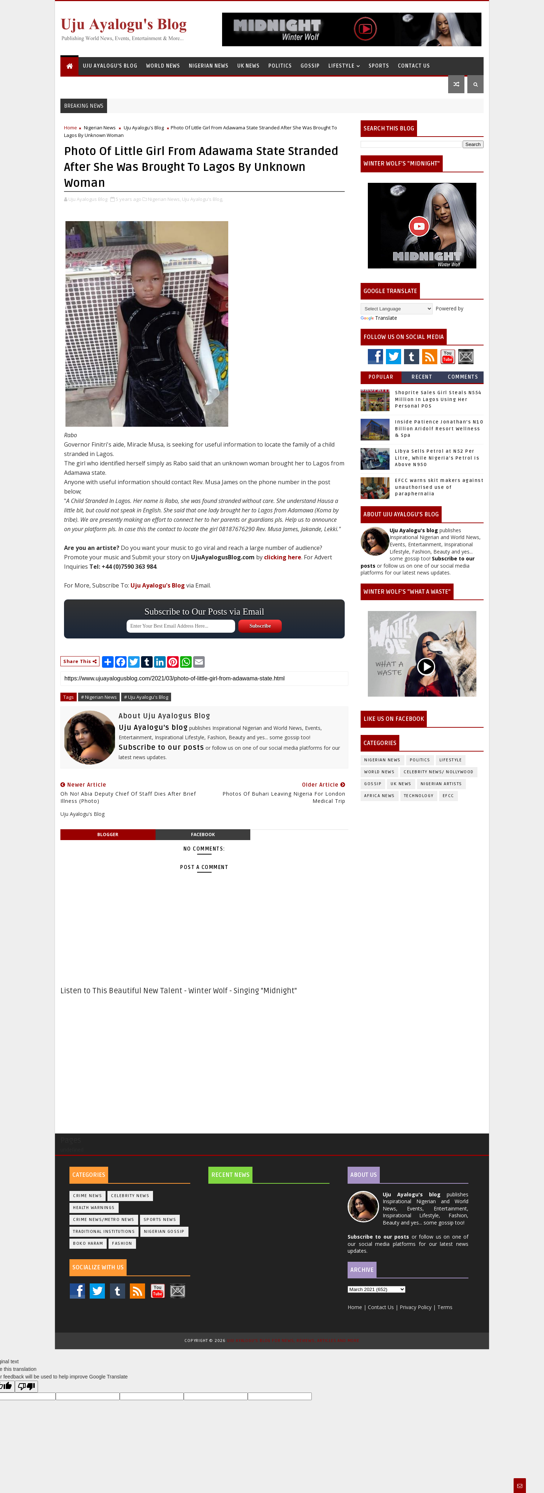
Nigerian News (209, 66)
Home (70, 127)
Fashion (122, 1243)
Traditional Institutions (104, 1231)
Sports (379, 66)
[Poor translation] (26, 1387)
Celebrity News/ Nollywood (439, 772)
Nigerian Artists (441, 784)
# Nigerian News (99, 697)
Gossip (310, 66)
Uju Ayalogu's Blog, (202, 199)
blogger (107, 834)
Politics (280, 66)
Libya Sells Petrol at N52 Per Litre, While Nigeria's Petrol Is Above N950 (437, 457)
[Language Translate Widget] (397, 308)
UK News (248, 66)
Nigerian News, (164, 199)
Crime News (87, 1196)
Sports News (160, 1219)
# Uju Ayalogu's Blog (146, 697)
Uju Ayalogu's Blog (110, 66)
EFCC (448, 796)
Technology (419, 796)
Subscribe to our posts (161, 747)
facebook (203, 834)
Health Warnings (94, 1207)
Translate (379, 317)
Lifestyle (341, 66)
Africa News (379, 796)
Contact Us (414, 66)
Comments (463, 377)
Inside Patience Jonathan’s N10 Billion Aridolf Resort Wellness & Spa (439, 428)
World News (163, 66)
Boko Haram (88, 1243)
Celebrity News (130, 1196)
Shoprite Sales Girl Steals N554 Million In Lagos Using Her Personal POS (438, 399)
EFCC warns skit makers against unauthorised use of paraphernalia (439, 487)
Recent (422, 377)
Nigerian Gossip (164, 1231)
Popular (381, 377)
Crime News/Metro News (104, 1219)
